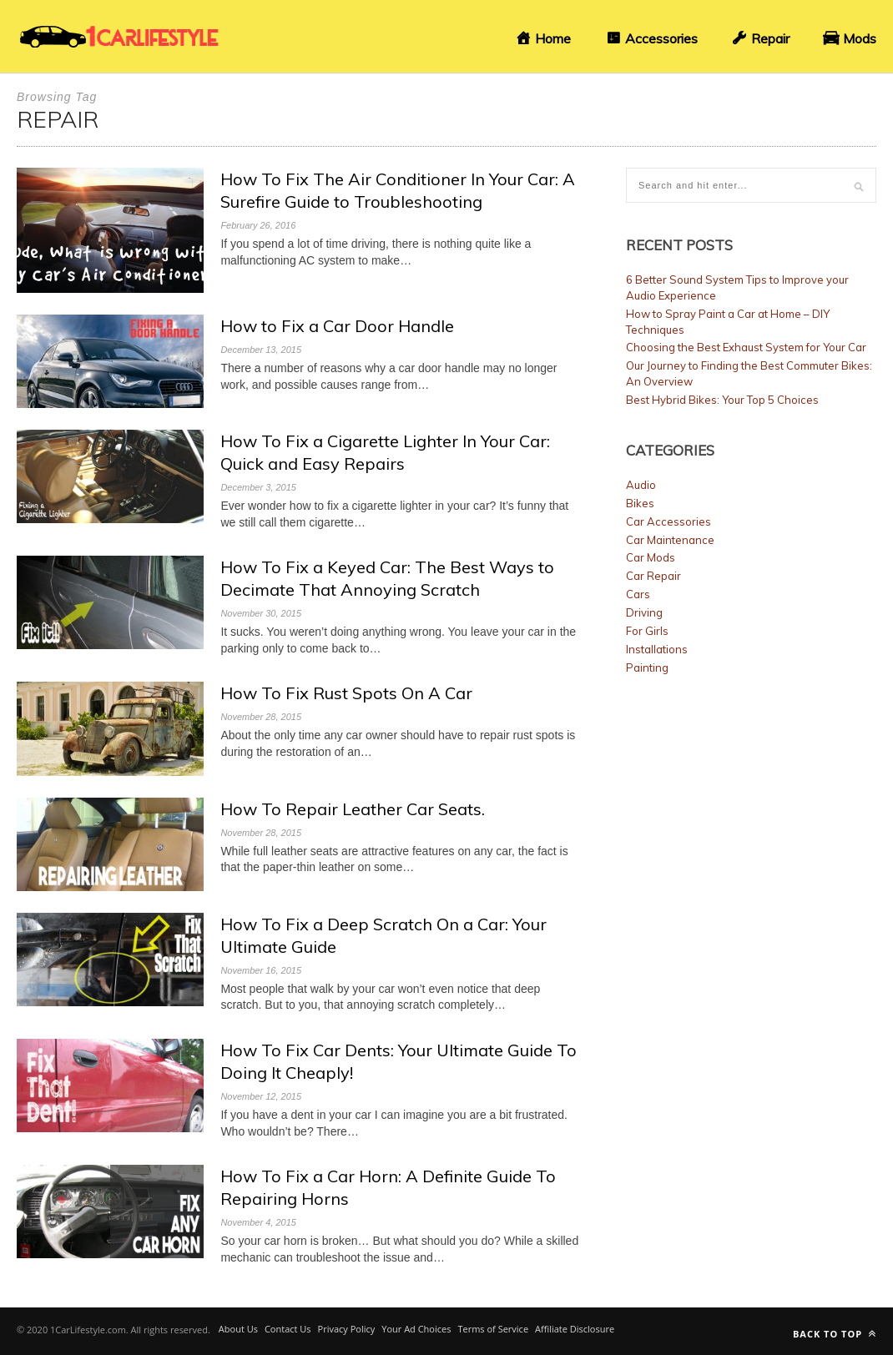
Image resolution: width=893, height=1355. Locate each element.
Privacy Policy (347, 1328)
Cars (638, 594)
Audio (641, 484)
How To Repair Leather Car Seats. (352, 808)
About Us (238, 1328)
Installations (657, 649)
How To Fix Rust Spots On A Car (346, 693)
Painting (647, 667)
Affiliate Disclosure (574, 1328)
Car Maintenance (670, 540)
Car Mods (650, 557)
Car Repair (653, 575)
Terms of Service (492, 1328)
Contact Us (288, 1328)
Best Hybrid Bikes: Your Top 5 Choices (722, 399)
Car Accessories (668, 521)
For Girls (647, 630)
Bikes (640, 503)
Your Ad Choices (416, 1328)
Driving (644, 612)
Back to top (834, 1333)
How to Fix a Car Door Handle (337, 325)
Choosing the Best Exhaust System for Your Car (746, 347)
